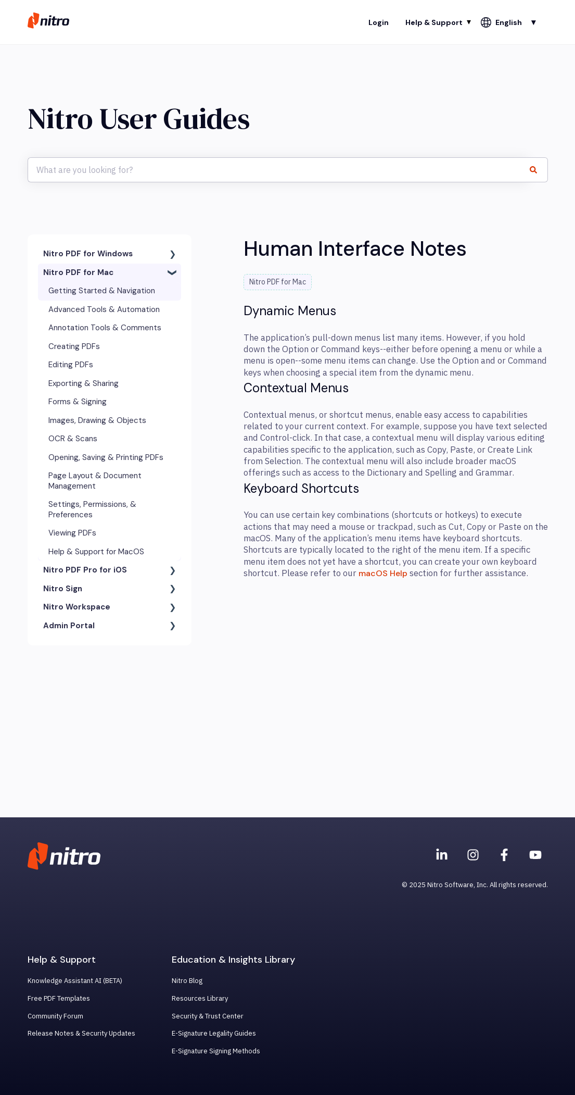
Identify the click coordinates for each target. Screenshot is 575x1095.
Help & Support (434, 22)
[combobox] (278, 169)
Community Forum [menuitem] (55, 1016)
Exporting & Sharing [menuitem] (83, 383)
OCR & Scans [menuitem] (72, 438)
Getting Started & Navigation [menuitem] (101, 290)
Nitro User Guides (139, 118)
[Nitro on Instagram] (473, 854)
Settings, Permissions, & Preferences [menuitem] (92, 509)
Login (378, 22)
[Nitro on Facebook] (504, 854)
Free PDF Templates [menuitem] (59, 998)
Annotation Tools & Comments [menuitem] (104, 327)
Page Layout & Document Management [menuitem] (95, 480)
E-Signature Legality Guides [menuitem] (214, 1033)
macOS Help (383, 573)
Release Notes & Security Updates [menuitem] (81, 1033)
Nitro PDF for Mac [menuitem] (78, 272)
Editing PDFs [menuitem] (70, 364)
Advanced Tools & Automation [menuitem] (104, 309)
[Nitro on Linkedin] (441, 854)
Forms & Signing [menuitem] (77, 401)
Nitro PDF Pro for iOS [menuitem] (85, 570)
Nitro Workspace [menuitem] (76, 607)
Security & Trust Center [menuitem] (208, 1016)
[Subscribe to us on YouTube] (535, 854)
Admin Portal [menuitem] (69, 625)
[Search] (538, 169)
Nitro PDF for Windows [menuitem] (88, 253)
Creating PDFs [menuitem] (74, 346)
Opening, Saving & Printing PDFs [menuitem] (105, 457)
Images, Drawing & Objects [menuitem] (97, 420)
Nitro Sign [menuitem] (62, 588)
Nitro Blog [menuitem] (187, 980)
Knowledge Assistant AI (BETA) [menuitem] (75, 980)
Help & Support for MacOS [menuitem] (96, 551)
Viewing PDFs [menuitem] (72, 533)
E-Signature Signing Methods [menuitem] (216, 1051)
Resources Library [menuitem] (200, 998)
